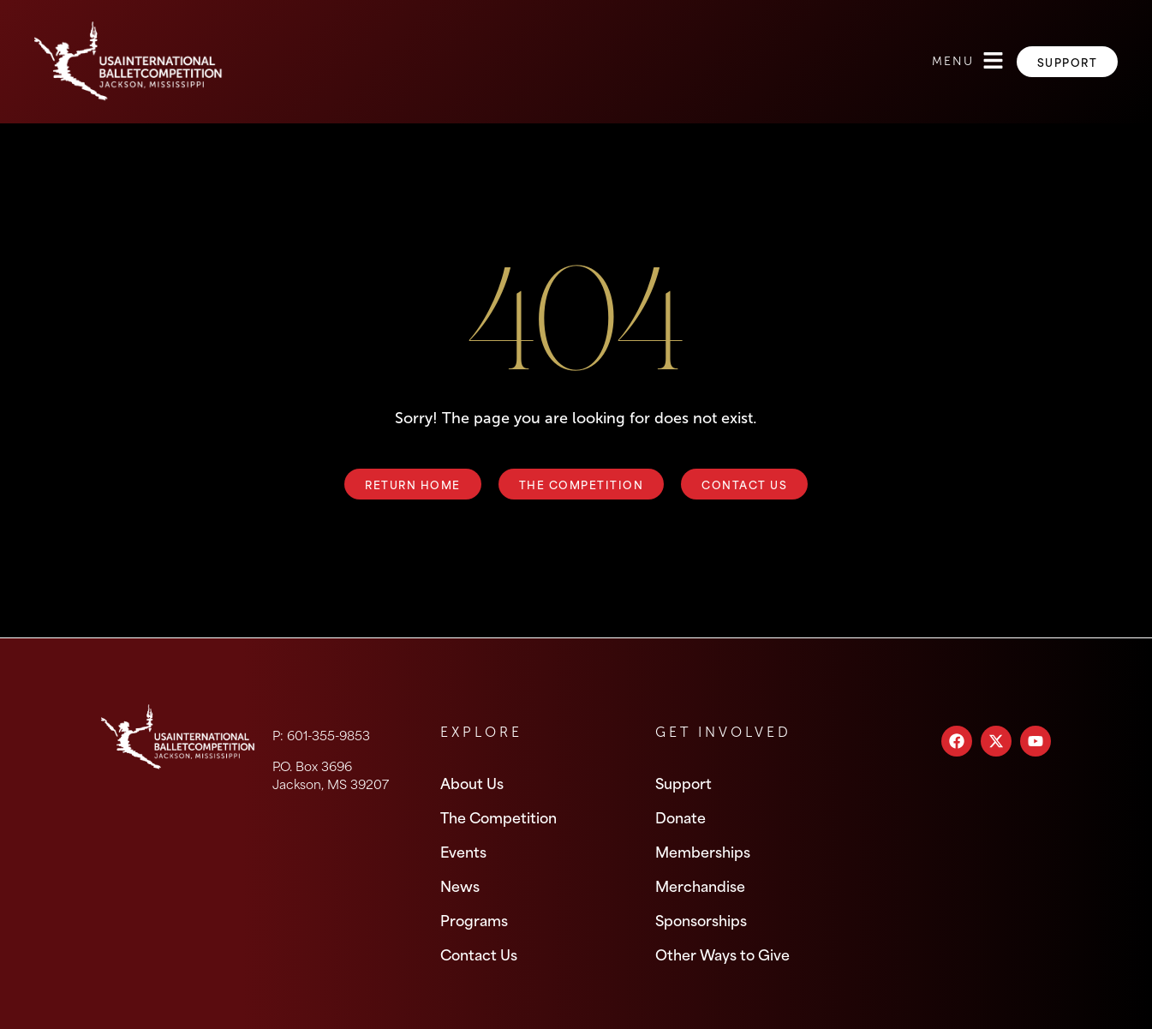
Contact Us (478, 953)
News (460, 885)
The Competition (498, 816)
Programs (474, 919)
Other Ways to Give (722, 953)
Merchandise (700, 885)
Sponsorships (701, 919)
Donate (680, 816)
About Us (472, 782)
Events (463, 850)
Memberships (702, 850)
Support (683, 782)
